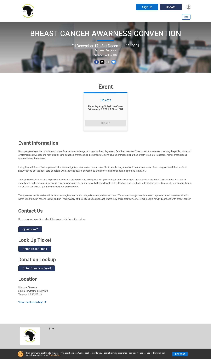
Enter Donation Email (37, 273)
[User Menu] (188, 7)
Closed (105, 128)
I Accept (180, 354)
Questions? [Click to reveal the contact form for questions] (30, 234)
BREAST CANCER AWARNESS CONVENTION (105, 36)
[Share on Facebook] (96, 64)
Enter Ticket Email (35, 254)
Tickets (105, 105)
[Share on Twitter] (102, 64)
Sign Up (147, 7)
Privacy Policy (54, 355)
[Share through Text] (113, 64)
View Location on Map (32, 307)
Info (186, 16)
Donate (170, 7)
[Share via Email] (107, 64)
